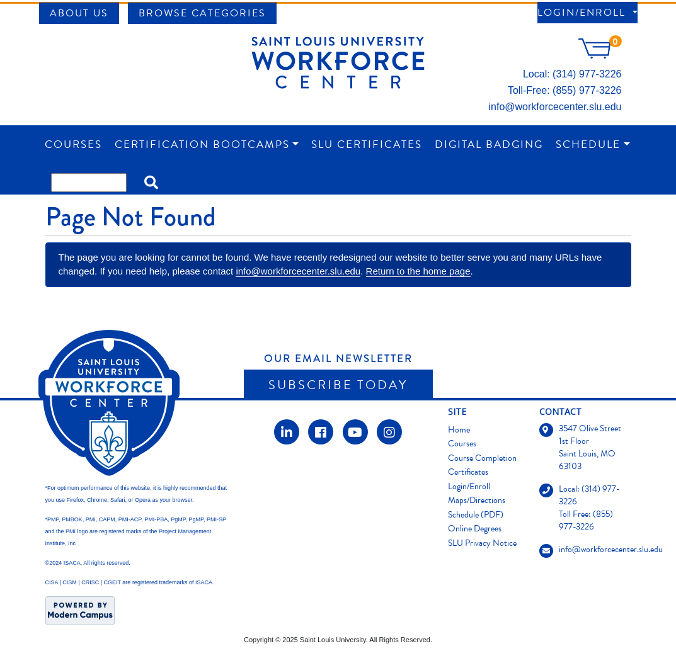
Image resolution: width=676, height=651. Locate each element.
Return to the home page (418, 271)
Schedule (588, 144)
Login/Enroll (583, 12)
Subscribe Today (338, 384)
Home (459, 429)
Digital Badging (489, 144)
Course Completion (482, 458)
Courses (73, 144)
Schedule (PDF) (475, 514)
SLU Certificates (366, 144)
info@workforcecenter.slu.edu (554, 106)
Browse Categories (202, 13)
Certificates (468, 471)
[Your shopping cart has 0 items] (599, 55)
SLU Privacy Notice (482, 543)
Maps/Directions (476, 500)
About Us (79, 13)
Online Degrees (474, 528)
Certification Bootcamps (202, 144)
